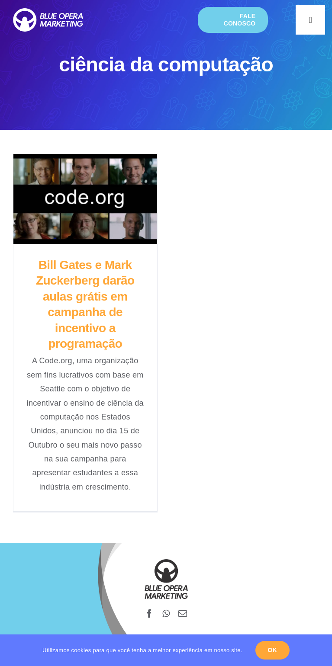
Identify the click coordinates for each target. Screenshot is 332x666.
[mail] (182, 613)
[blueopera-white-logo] (48, 12)
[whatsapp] (166, 613)
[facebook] (149, 613)
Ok (272, 650)
